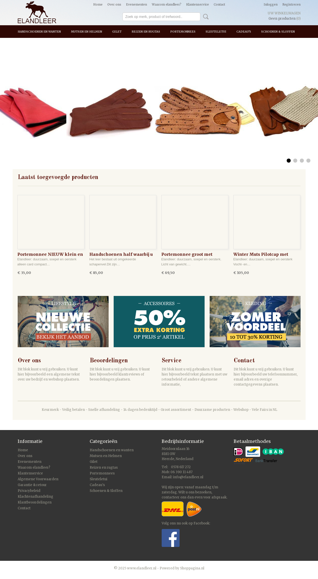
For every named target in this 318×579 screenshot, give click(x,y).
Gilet (116, 31)
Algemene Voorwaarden (38, 479)
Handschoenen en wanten (39, 31)
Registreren (291, 4)
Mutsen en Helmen (86, 31)
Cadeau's (243, 31)
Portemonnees (182, 31)
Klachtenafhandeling (35, 496)
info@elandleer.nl (188, 477)
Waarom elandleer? (166, 4)
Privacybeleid (29, 491)
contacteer (171, 497)
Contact (219, 4)
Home (98, 4)
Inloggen (271, 4)
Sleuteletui (216, 31)
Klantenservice (197, 4)
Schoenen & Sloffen (278, 31)
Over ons (114, 4)
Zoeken (205, 16)
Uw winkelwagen (284, 13)
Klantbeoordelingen (35, 502)
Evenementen (136, 4)
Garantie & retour (32, 485)
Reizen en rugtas (146, 31)
